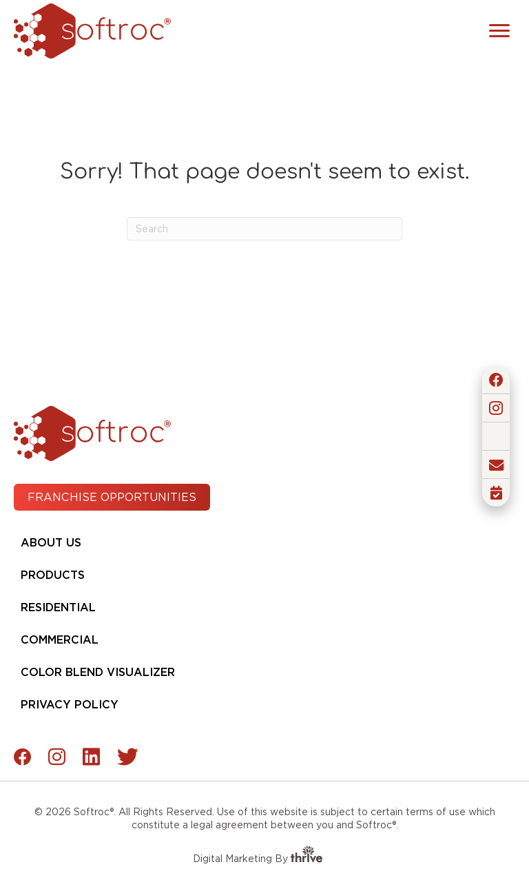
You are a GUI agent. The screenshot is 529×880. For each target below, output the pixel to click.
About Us (51, 542)
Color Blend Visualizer (98, 672)
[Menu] (499, 31)
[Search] (264, 229)
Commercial (59, 639)
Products (53, 575)
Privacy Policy (69, 704)
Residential (58, 607)
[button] (496, 380)
